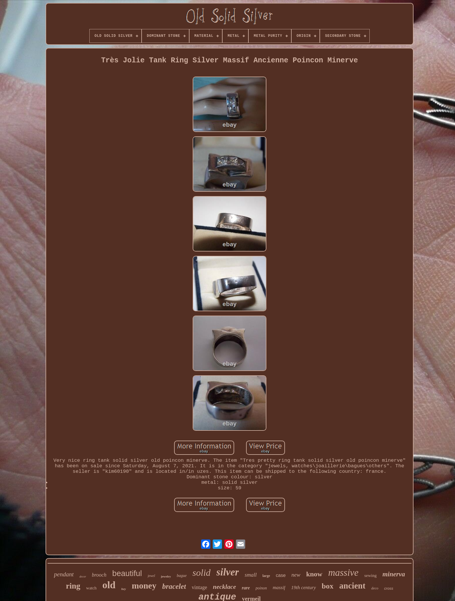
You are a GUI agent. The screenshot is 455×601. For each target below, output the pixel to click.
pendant (64, 574)
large (266, 576)
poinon (261, 588)
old (108, 585)
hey (123, 589)
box (327, 586)
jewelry (166, 576)
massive (343, 572)
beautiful (127, 573)
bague (182, 575)
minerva (393, 574)
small (251, 575)
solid (201, 572)
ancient (352, 585)
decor (83, 576)
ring (73, 585)
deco (374, 588)
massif (279, 587)
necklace (224, 586)
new (295, 575)
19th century (303, 587)
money (144, 585)
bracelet (174, 586)
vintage (199, 587)
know (314, 574)
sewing (370, 575)
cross (388, 588)
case (281, 575)
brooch (99, 575)
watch (91, 588)
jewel (151, 576)
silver (227, 572)
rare (246, 587)
